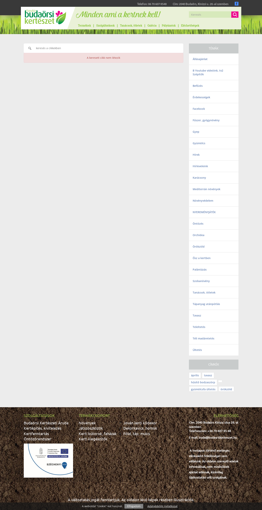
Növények (87, 422)
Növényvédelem (203, 200)
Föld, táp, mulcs (136, 433)
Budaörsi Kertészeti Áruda (46, 422)
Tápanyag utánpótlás (206, 304)
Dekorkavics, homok (140, 428)
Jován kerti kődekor (140, 422)
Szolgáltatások (105, 25)
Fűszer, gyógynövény (206, 120)
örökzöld (226, 389)
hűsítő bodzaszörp (203, 382)
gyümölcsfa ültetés (203, 389)
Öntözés (198, 223)
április (195, 375)
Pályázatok (169, 25)
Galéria (152, 25)
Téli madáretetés (203, 338)
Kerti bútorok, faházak (98, 433)
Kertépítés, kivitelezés (42, 428)
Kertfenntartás (36, 433)
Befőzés (198, 86)
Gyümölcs (199, 143)
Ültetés (197, 350)
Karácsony (199, 177)
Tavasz (197, 315)
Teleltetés (199, 327)
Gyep (196, 131)
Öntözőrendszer (37, 438)
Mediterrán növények (206, 189)
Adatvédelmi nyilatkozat (162, 506)
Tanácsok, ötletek (131, 25)
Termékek (84, 25)
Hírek (196, 154)
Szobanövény (201, 281)
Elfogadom (134, 506)
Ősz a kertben (202, 258)
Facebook (199, 109)
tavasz (208, 375)
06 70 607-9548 (157, 4)
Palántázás (200, 269)
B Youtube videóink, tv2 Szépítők (208, 72)
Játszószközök (91, 428)
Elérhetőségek (190, 25)
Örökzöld (199, 246)
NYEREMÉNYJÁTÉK (204, 212)
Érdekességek (201, 97)
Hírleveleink (200, 166)
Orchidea (198, 235)
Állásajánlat (200, 59)
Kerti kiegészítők (93, 438)
